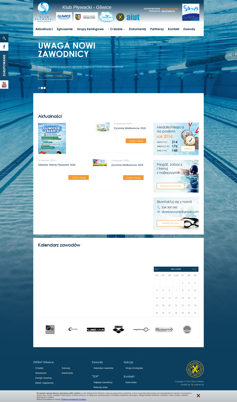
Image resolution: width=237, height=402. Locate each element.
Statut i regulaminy (44, 383)
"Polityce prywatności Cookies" (73, 399)
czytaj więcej (79, 177)
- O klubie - (116, 29)
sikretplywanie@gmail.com (180, 212)
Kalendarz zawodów (103, 368)
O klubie (39, 368)
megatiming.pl (168, 11)
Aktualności (44, 29)
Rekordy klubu (101, 387)
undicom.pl (197, 384)
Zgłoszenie (65, 29)
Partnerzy (157, 29)
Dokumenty (137, 29)
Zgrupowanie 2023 (5, 65)
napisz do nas (170, 223)
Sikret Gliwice (197, 381)
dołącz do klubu (170, 9)
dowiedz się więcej (55, 75)
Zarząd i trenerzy (43, 378)
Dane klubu (131, 382)
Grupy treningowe (90, 29)
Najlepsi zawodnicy (103, 382)
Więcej (188, 148)
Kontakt (173, 29)
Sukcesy (66, 368)
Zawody (189, 29)
